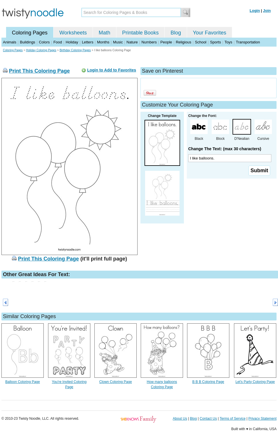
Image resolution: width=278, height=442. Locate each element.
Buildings (27, 42)
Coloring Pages (29, 33)
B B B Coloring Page (208, 382)
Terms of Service (232, 419)
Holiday (72, 42)
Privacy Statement (262, 419)
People (166, 42)
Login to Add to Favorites (111, 70)
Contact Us (208, 419)
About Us (180, 419)
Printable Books (140, 33)
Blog (176, 33)
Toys (228, 42)
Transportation (248, 42)
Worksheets (73, 33)
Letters (88, 42)
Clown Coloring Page (115, 382)
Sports (215, 42)
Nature (132, 42)
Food (57, 42)
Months (103, 42)
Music (118, 42)
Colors (44, 42)
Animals (9, 42)
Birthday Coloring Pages (75, 50)
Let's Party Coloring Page (255, 382)
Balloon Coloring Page (22, 382)
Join (267, 10)
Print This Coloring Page (39, 71)
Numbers (149, 42)
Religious (183, 42)
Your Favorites (209, 33)
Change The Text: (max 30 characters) (224, 148)
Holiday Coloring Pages (41, 50)
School (200, 42)
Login (255, 10)
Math (104, 33)
